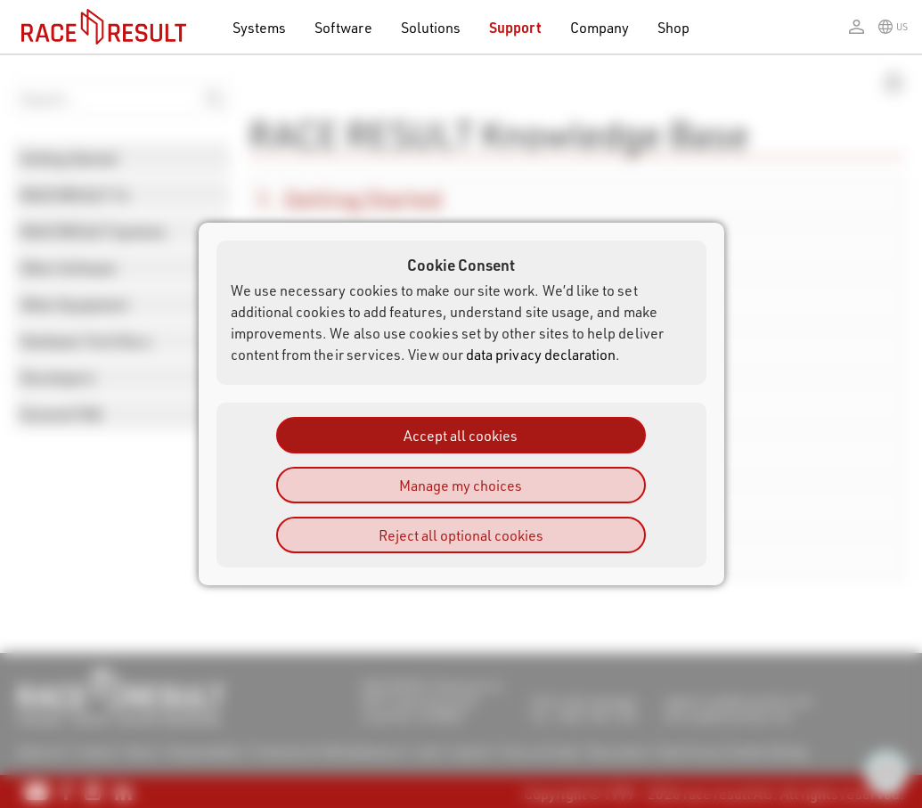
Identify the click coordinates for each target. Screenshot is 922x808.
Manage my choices (460, 485)
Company (599, 27)
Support (515, 27)
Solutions (431, 27)
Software (343, 27)
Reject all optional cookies (461, 535)
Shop (673, 27)
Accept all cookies (461, 435)
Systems (259, 27)
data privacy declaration (541, 354)
